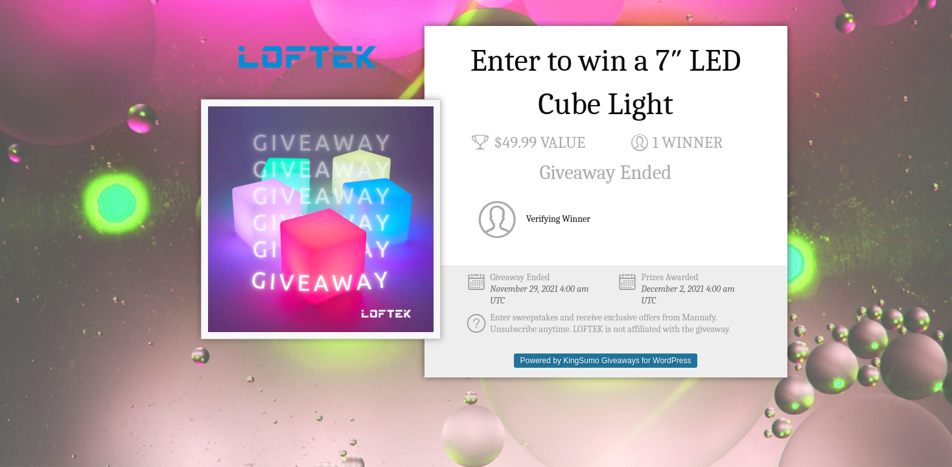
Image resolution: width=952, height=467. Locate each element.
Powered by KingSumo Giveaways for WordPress (605, 360)
